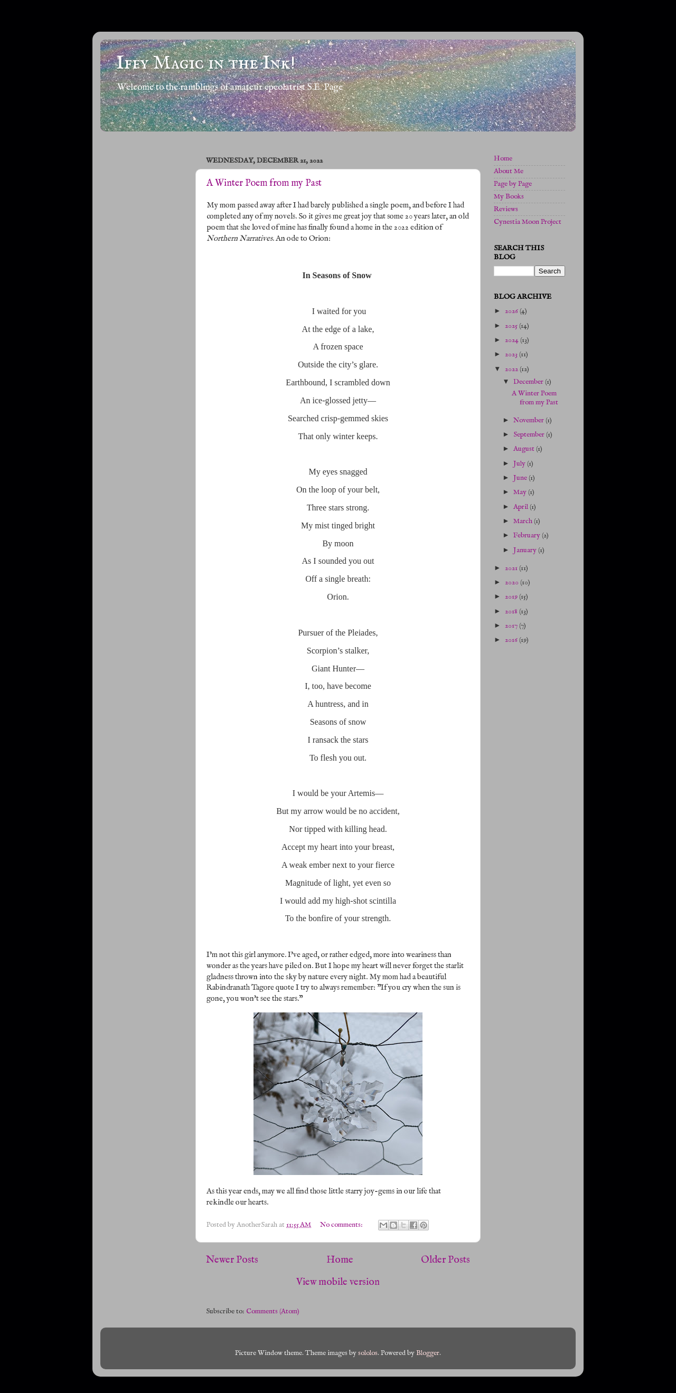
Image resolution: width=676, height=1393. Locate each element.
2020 (512, 582)
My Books (509, 196)
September (529, 434)
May (520, 492)
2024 (512, 340)
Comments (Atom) (272, 1311)
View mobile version (338, 1282)
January (525, 550)
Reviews (506, 209)
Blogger (427, 1353)
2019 (512, 596)
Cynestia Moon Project (527, 221)
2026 (512, 311)
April (521, 507)
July (520, 463)
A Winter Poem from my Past (264, 183)
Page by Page (513, 183)
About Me (508, 171)
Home (339, 1260)
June (521, 477)
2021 (512, 568)
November (529, 420)
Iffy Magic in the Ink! (205, 63)
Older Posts (445, 1260)
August (524, 448)
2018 (512, 611)
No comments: (342, 1224)
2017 (512, 625)
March (523, 521)
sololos (368, 1353)
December (529, 381)
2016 (512, 640)
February (527, 535)
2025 (512, 325)
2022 (512, 369)
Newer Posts (232, 1260)
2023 (512, 354)
